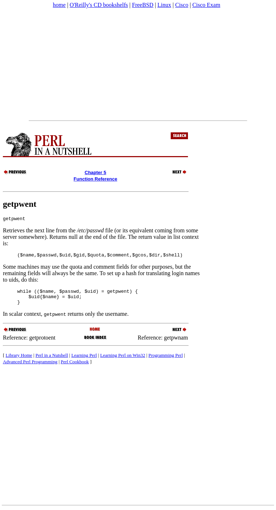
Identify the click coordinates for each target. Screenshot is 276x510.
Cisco (181, 5)
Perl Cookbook (75, 367)
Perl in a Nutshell (52, 360)
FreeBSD (142, 5)
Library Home (19, 360)
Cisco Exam (206, 5)
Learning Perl (84, 360)
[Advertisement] (138, 64)
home (59, 5)
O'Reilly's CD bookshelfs (99, 5)
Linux (164, 5)
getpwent (19, 204)
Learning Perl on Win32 (122, 360)
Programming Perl (165, 360)
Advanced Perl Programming (30, 367)
